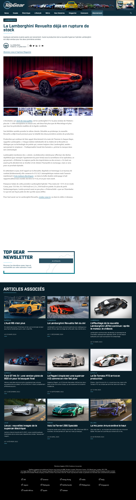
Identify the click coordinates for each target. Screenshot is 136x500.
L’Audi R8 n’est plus (14, 323)
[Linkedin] (36, 46)
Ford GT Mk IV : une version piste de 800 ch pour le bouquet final (23, 377)
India (83, 479)
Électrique (26, 13)
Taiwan (65, 490)
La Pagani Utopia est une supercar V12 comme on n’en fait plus (65, 377)
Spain (45, 490)
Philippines (85, 485)
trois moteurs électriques (23, 176)
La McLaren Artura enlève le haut (108, 425)
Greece (45, 479)
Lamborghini (10, 20)
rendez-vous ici (45, 197)
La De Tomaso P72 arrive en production (105, 377)
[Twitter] (33, 46)
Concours (84, 13)
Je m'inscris (56, 261)
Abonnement (97, 13)
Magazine (72, 13)
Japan (25, 485)
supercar (7, 320)
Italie (49, 373)
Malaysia (46, 485)
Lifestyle (38, 13)
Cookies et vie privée (75, 466)
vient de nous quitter (24, 121)
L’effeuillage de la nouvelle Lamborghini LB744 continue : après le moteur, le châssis (110, 326)
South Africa (28, 490)
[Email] (42, 46)
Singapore (105, 485)
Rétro (48, 13)
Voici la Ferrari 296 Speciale (62, 425)
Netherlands (67, 485)
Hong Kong (66, 479)
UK (24, 479)
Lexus (6, 423)
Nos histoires (59, 13)
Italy (102, 479)
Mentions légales (59, 466)
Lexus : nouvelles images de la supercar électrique (20, 427)
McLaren (93, 423)
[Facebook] (30, 46)
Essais (15, 13)
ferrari (50, 423)
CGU (67, 466)
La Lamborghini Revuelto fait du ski (66, 323)
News (6, 13)
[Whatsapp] (39, 46)
